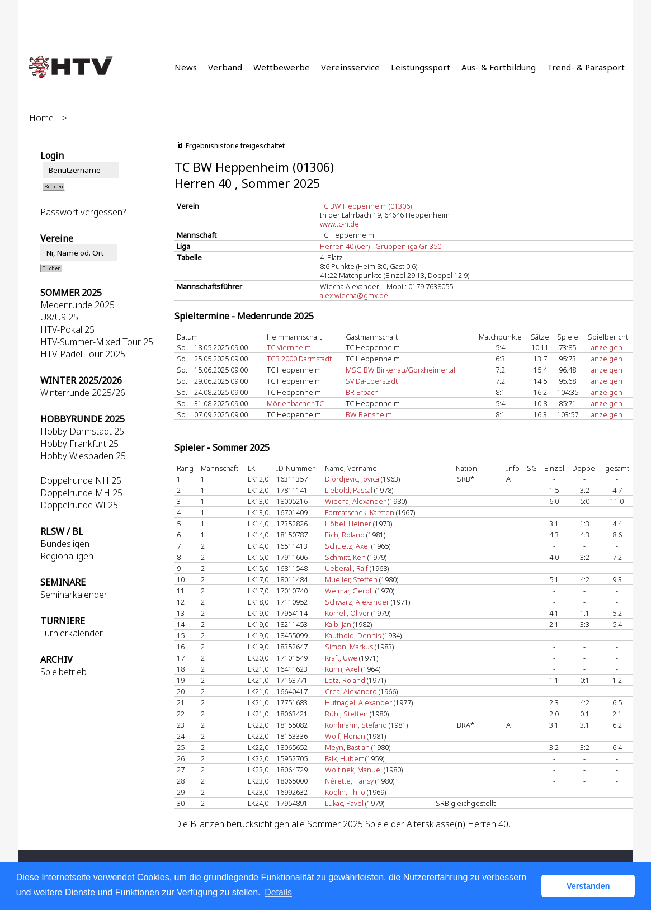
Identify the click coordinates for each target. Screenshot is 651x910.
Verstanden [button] (588, 885)
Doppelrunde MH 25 (81, 493)
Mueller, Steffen (351, 579)
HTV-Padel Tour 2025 (82, 354)
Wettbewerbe (281, 67)
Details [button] (278, 892)
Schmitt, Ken (345, 557)
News (185, 67)
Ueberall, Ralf (346, 568)
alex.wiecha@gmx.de (354, 295)
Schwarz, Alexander (357, 602)
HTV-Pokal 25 (67, 329)
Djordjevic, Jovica (352, 479)
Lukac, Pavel (344, 803)
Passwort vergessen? (83, 212)
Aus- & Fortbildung (498, 67)
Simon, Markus (349, 647)
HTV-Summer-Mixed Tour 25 (96, 342)
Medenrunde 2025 (77, 305)
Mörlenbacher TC (295, 403)
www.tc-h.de (339, 224)
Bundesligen (64, 543)
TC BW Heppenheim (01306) (366, 206)
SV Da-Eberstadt (372, 381)
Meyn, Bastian (347, 747)
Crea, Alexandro (351, 691)
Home (41, 118)
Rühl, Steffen (346, 714)
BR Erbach (362, 392)
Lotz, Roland (345, 680)
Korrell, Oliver (347, 613)
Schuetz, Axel (347, 546)
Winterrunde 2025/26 (82, 392)
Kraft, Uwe (341, 658)
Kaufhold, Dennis (353, 635)
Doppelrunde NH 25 (80, 480)
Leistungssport (420, 67)
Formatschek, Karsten (359, 512)
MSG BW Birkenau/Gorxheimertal (400, 370)
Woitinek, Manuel (353, 770)
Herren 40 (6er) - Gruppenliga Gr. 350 (380, 246)
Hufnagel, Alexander (358, 702)
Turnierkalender (71, 633)
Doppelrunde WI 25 (79, 505)
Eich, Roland (345, 535)
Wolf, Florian (345, 736)
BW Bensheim (369, 414)
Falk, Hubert (344, 758)
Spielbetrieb (63, 672)
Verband (225, 67)
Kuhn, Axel (342, 669)
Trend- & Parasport (586, 67)
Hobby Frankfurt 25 (79, 443)
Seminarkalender (73, 594)
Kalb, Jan (338, 624)
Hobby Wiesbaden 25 (83, 456)
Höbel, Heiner (348, 523)
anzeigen (606, 347)
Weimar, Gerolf (349, 591)
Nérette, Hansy (349, 781)
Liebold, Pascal (348, 490)
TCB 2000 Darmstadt (299, 358)
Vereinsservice (350, 67)
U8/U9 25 (59, 317)
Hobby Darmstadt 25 (82, 431)
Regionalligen (66, 556)
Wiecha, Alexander (355, 501)
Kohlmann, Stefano (356, 725)
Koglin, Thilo (345, 792)
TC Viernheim (289, 347)
